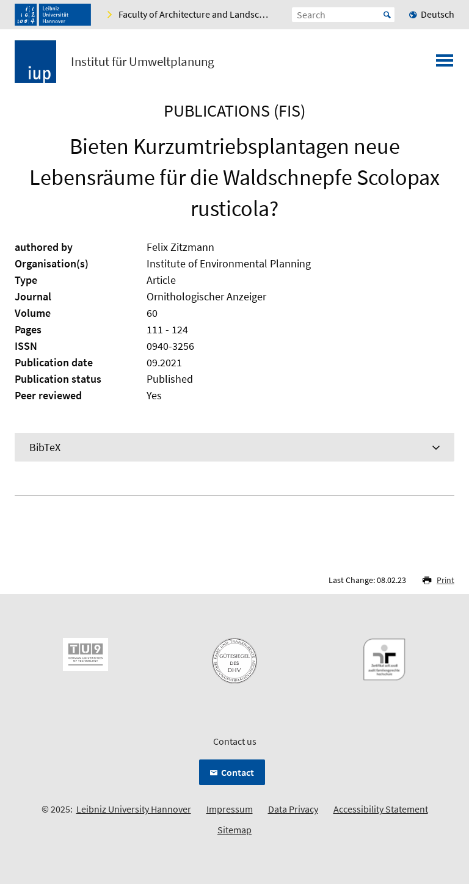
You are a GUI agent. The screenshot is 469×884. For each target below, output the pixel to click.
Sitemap (234, 830)
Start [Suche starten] (387, 14)
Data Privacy (293, 809)
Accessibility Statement (380, 809)
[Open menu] (444, 64)
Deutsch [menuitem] (437, 14)
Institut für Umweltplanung (142, 61)
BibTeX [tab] (44, 447)
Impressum (229, 809)
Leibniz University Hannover (133, 809)
